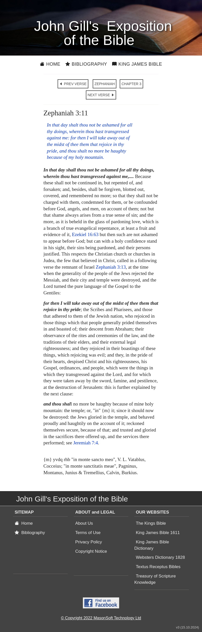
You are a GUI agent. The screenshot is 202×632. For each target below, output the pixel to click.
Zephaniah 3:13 (111, 267)
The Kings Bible (151, 523)
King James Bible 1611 (158, 532)
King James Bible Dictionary (151, 545)
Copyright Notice (91, 551)
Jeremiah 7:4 (85, 442)
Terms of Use (87, 532)
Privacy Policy (88, 542)
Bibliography (86, 64)
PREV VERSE (72, 84)
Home (50, 64)
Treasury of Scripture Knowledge (155, 579)
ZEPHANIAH (104, 84)
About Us (84, 523)
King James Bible (137, 64)
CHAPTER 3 (131, 84)
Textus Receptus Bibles (158, 566)
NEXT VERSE (101, 95)
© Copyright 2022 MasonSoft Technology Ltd (101, 618)
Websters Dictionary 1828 (160, 557)
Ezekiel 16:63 (85, 234)
